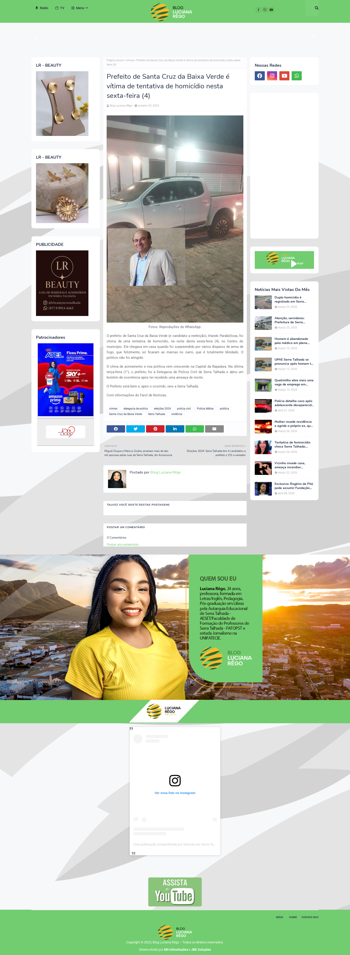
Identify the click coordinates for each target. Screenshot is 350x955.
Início (279, 917)
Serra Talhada (156, 414)
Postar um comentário (123, 544)
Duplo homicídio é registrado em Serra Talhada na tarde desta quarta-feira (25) (292, 299)
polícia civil (184, 408)
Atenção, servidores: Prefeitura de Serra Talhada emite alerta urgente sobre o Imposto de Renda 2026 (293, 320)
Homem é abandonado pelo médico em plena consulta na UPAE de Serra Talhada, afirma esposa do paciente (291, 341)
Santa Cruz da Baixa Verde (125, 414)
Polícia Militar (205, 408)
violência (176, 414)
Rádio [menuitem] (41, 8)
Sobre (293, 917)
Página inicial (115, 60)
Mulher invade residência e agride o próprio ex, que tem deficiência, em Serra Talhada (293, 424)
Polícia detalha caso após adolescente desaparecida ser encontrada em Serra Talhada (294, 403)
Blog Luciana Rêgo (121, 105)
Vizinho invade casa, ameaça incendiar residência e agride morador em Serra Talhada (294, 465)
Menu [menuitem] (77, 8)
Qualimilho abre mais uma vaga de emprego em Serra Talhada (294, 382)
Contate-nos (310, 917)
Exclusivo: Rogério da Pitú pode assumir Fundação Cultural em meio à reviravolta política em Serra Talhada (294, 486)
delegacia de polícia (136, 408)
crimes (130, 60)
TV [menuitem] (59, 8)
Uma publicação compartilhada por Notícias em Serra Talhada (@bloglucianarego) (191, 844)
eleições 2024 (162, 408)
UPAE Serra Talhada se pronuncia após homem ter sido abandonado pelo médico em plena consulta (294, 362)
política (224, 408)
